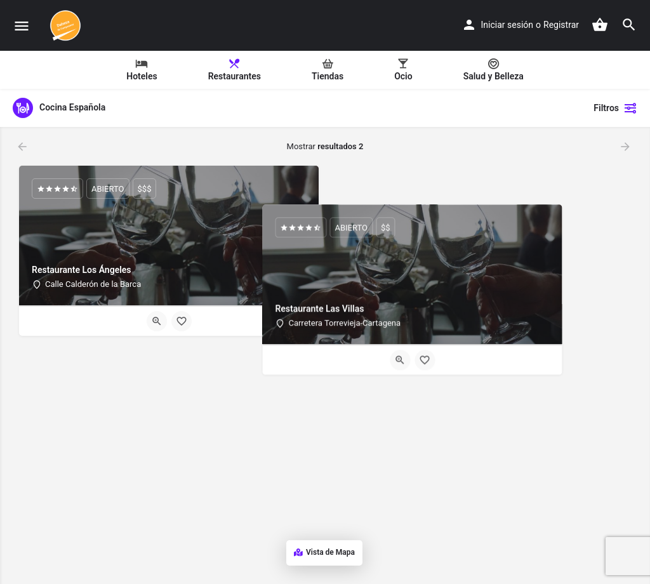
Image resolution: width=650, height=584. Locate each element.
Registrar (561, 25)
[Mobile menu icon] (21, 25)
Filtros (615, 108)
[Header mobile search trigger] (629, 25)
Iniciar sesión (507, 25)
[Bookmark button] (181, 321)
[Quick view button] (157, 321)
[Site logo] (67, 25)
